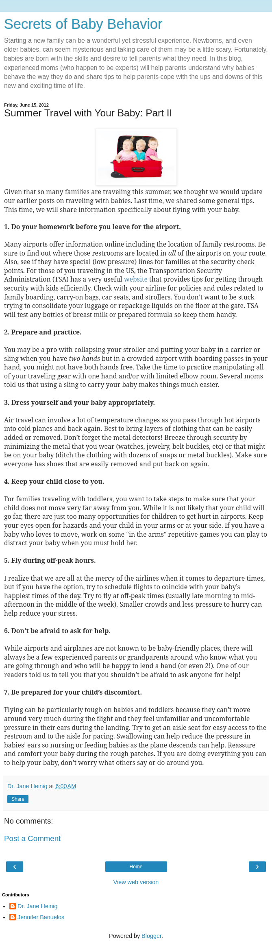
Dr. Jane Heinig (37, 906)
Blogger (151, 936)
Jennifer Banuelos (40, 917)
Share (17, 799)
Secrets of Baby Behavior (83, 24)
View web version (136, 882)
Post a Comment (32, 838)
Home (135, 867)
